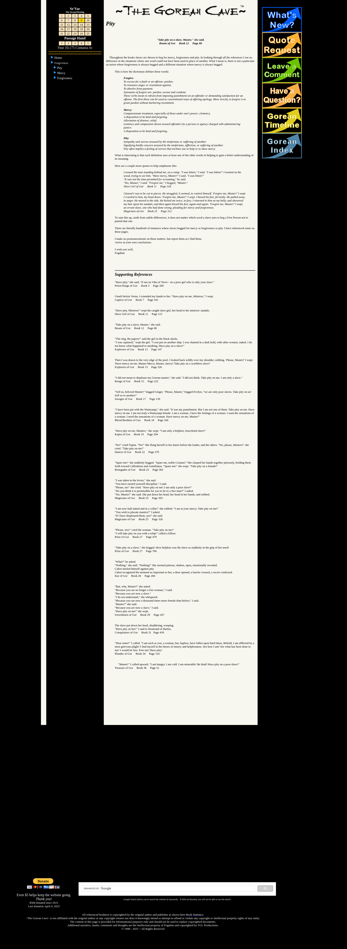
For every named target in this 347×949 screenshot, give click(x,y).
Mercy (61, 73)
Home (58, 57)
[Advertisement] (173, 807)
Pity (60, 68)
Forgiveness (65, 78)
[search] (167, 889)
